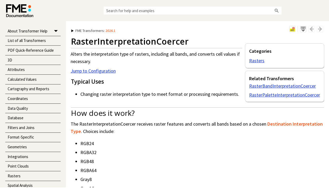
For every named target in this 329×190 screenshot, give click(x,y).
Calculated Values (22, 79)
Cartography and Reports (28, 88)
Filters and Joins (21, 127)
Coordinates (18, 98)
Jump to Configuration (93, 71)
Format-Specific (21, 137)
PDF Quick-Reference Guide (31, 50)
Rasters (14, 175)
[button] (277, 11)
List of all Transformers (27, 40)
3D (10, 60)
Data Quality (18, 108)
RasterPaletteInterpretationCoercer (284, 95)
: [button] (93, 30)
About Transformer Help (34, 31)
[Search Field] (193, 11)
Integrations (18, 156)
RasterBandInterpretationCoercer (282, 86)
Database (15, 117)
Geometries (17, 146)
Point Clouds (18, 166)
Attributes (16, 69)
